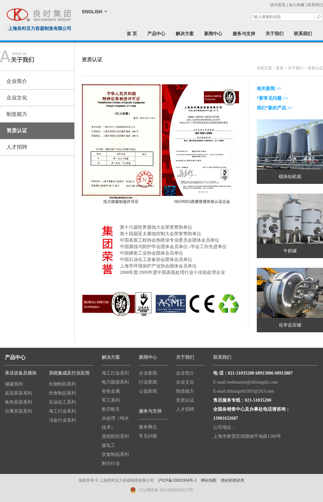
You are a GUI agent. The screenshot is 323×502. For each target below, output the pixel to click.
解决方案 (185, 33)
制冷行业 (111, 463)
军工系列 (111, 400)
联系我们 (315, 5)
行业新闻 (148, 382)
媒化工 (108, 445)
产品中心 (156, 33)
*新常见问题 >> (272, 98)
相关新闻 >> (269, 88)
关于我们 (275, 33)
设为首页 (278, 5)
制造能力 (16, 114)
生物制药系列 (62, 384)
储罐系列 (14, 384)
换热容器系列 (18, 402)
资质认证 (16, 130)
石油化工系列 (62, 402)
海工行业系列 (62, 411)
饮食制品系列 (62, 393)
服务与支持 (244, 33)
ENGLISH (92, 11)
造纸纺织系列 (115, 436)
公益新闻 (148, 391)
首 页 (132, 33)
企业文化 (16, 97)
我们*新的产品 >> (274, 107)
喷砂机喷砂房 (232, 480)
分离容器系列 (18, 411)
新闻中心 (213, 33)
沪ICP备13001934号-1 (177, 480)
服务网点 (148, 427)
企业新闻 (148, 373)
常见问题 (148, 436)
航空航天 (111, 409)
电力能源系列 (115, 382)
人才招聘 (16, 147)
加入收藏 (296, 5)
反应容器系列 (18, 393)
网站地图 (208, 480)
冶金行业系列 (62, 420)
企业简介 (16, 81)
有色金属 (111, 391)
